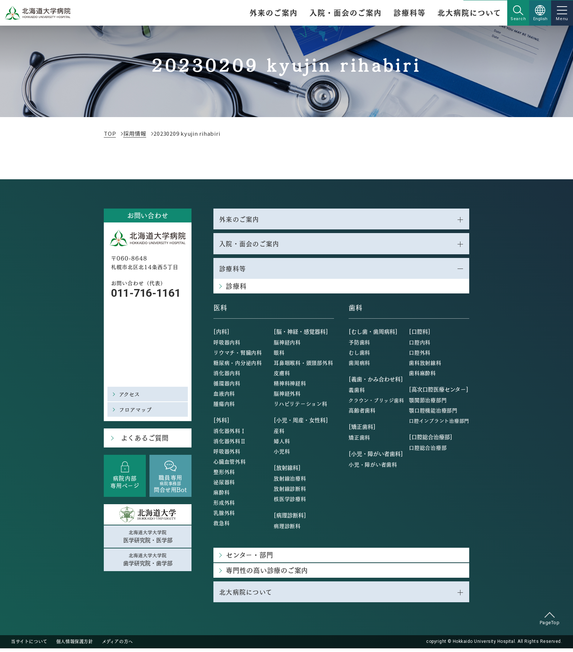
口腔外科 (419, 355)
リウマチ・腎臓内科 (237, 355)
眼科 (279, 355)
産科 (279, 434)
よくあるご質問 (142, 438)
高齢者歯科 (362, 413)
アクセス (130, 394)
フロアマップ (137, 409)
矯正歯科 (359, 440)
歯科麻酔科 (422, 376)
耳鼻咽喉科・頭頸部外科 (303, 365)
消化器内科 (226, 376)
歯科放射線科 (425, 365)
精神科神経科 (290, 386)
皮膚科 (282, 376)
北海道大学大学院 (147, 538)
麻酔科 (221, 495)
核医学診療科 (290, 502)
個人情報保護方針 (74, 645)
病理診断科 (287, 529)
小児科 (282, 454)
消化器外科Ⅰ (229, 434)
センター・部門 (249, 558)
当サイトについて (29, 645)
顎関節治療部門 (428, 403)
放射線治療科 (290, 481)
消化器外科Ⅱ (229, 444)
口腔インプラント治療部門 (439, 423)
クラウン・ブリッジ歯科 (376, 403)
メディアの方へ (117, 645)
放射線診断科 (290, 491)
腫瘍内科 (224, 406)
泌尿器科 (224, 485)
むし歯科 (359, 355)
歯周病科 (359, 365)
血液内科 (224, 396)
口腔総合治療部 (428, 450)
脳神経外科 (287, 396)
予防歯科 (359, 345)
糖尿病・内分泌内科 (237, 365)
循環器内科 (226, 386)
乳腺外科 (224, 516)
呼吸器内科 (226, 345)
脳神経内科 (287, 345)
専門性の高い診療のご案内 (267, 573)
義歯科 (357, 393)
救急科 (221, 526)
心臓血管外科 (229, 464)
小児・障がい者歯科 (373, 467)
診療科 (236, 289)
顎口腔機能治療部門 (433, 413)
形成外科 (224, 505)
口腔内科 (419, 345)
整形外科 (224, 475)
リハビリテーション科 (300, 406)
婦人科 (282, 444)
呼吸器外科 (226, 454)
